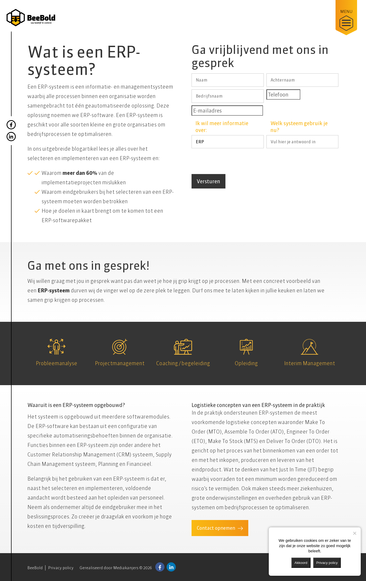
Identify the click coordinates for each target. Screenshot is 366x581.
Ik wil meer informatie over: (221, 126)
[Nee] (354, 533)
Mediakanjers (125, 567)
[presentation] (231, 161)
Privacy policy (61, 567)
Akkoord (301, 563)
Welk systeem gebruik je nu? (299, 126)
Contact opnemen (216, 528)
